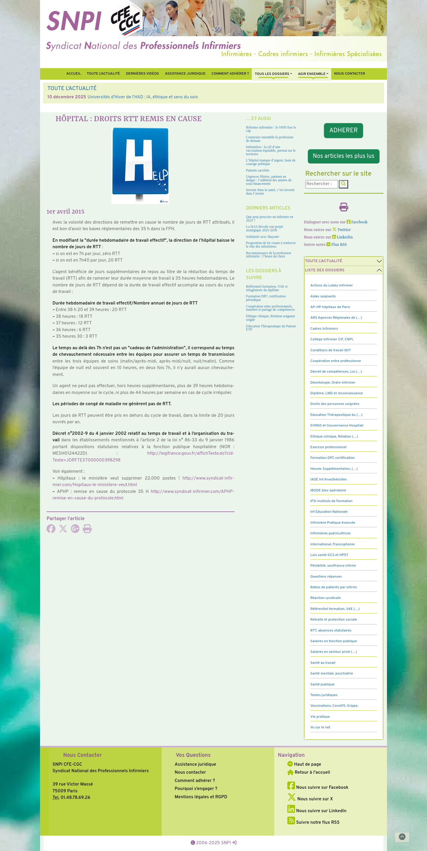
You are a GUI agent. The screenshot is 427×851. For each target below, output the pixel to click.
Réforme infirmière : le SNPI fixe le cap (271, 129)
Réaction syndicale (325, 598)
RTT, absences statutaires (331, 630)
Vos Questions (193, 755)
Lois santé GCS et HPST (329, 555)
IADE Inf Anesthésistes (328, 479)
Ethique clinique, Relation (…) (334, 436)
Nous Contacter (82, 755)
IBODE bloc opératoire (328, 490)
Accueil (73, 73)
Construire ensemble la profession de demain (269, 139)
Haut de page (304, 764)
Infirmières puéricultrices (330, 533)
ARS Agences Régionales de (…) (336, 317)
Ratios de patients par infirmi (333, 587)
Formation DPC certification (332, 458)
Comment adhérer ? (195, 781)
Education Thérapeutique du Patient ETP (271, 328)
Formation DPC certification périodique (266, 298)
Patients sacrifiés (258, 170)
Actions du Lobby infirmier (331, 285)
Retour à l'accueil (308, 772)
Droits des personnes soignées (334, 404)
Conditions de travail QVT (330, 350)
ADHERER (343, 130)
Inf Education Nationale (329, 511)
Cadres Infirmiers (324, 328)
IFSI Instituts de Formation (331, 501)
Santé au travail (323, 663)
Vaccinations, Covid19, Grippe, (334, 705)
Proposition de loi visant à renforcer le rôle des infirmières (271, 245)
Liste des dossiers (325, 270)
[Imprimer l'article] (87, 531)
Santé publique (322, 684)
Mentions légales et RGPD (201, 797)
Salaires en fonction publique (333, 641)
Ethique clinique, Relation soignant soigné (270, 318)
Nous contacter (349, 73)
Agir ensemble (312, 74)
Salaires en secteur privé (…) (333, 652)
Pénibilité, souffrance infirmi (333, 565)
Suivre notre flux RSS (313, 823)
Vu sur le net (320, 727)
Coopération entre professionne (335, 361)
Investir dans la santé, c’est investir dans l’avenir (270, 191)
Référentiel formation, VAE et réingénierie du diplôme (267, 288)
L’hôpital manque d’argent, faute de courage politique (271, 162)
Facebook (357, 222)
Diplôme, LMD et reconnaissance (336, 393)
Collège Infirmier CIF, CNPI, (332, 339)
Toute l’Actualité (103, 73)
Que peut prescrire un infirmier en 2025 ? (269, 218)
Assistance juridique (185, 73)
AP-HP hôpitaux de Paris (330, 307)
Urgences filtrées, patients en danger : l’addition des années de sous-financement (269, 180)
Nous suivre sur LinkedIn (316, 811)
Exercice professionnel (328, 447)
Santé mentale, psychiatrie (331, 673)
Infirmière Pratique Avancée (332, 522)
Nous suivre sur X (310, 799)
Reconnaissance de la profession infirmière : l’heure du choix (268, 255)
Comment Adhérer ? (230, 73)
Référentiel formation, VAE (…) (335, 609)
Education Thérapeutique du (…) (336, 415)
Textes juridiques (324, 695)
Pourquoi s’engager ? (196, 789)
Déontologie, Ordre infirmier (333, 382)
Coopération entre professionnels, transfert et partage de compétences (270, 308)
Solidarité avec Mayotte (262, 237)
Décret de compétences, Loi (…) (336, 371)
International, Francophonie (332, 544)
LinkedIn (342, 237)
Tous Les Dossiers (272, 74)
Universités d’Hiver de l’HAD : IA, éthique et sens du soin (142, 97)
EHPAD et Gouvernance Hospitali (337, 425)
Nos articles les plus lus (344, 156)
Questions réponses (326, 576)
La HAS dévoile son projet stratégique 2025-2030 (264, 228)
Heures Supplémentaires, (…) (334, 469)
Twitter (341, 230)
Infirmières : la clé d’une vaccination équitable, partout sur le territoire (271, 150)
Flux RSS (336, 245)
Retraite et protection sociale (333, 619)
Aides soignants (323, 296)
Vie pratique (320, 716)
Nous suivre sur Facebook (317, 788)
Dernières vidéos (142, 73)
